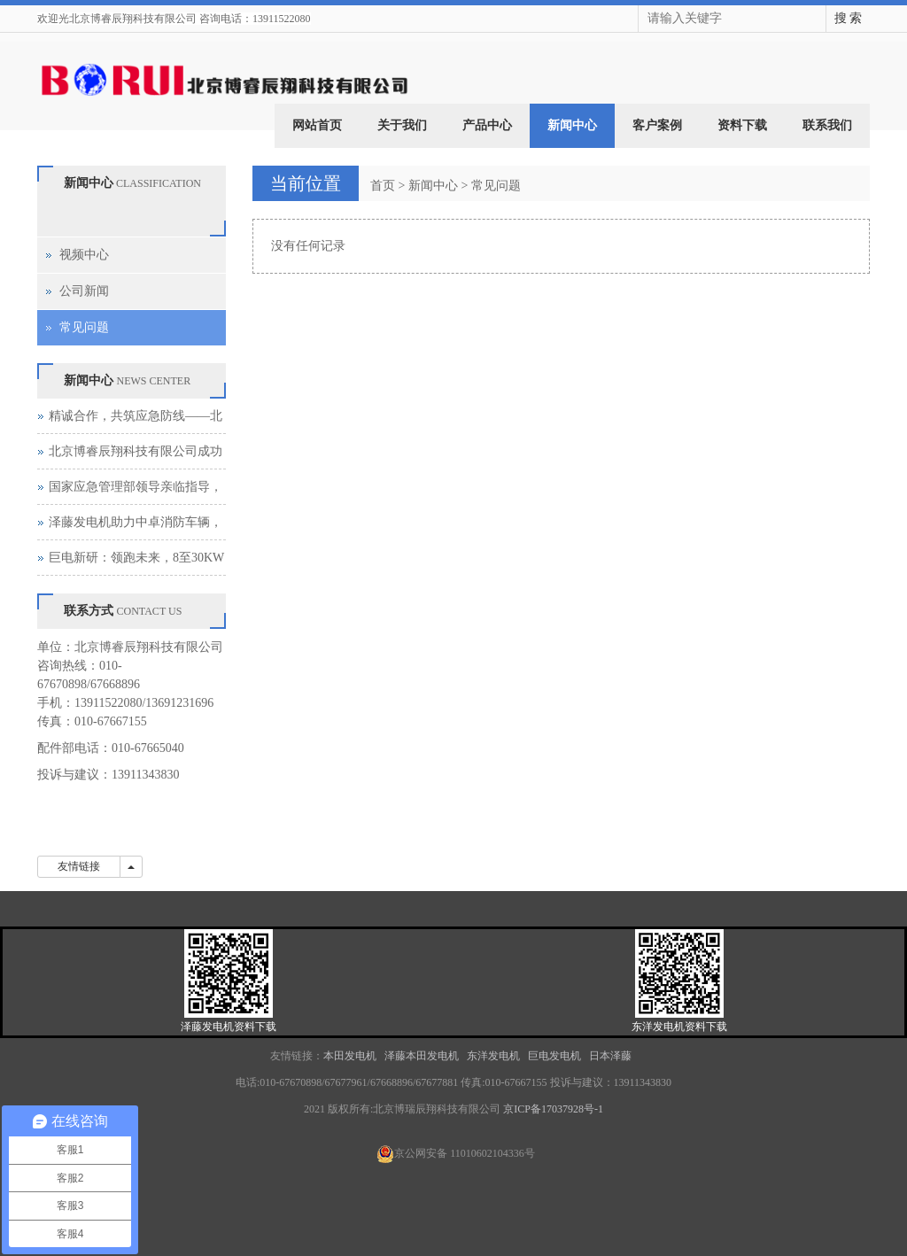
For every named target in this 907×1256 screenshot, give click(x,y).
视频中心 (84, 254)
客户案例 (657, 125)
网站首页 (317, 125)
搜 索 (848, 18)
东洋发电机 (493, 1056)
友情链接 (79, 866)
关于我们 (402, 125)
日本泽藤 (611, 1056)
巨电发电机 (554, 1056)
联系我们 (827, 125)
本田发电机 (349, 1056)
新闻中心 (572, 125)
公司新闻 (84, 291)
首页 (382, 185)
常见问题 (496, 185)
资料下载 (742, 125)
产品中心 (487, 125)
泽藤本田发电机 (422, 1056)
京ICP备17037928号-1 (553, 1109)
